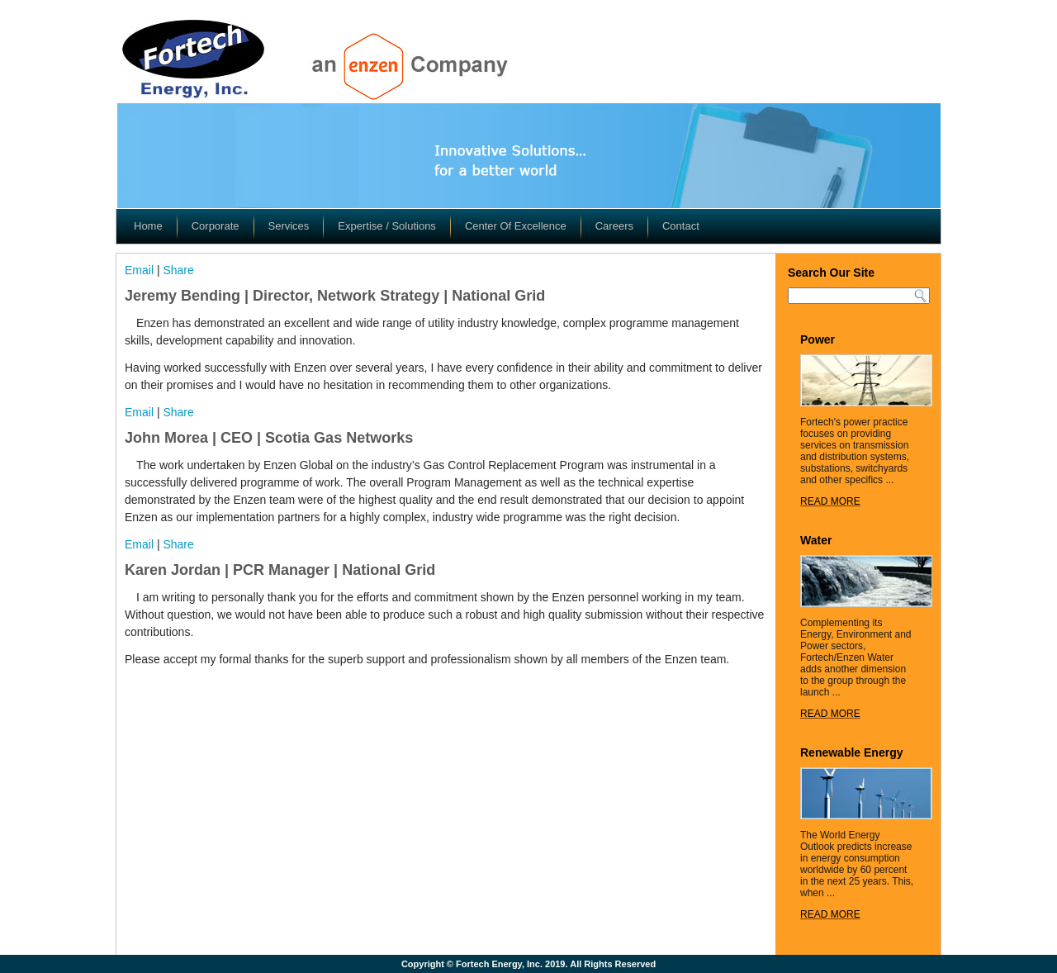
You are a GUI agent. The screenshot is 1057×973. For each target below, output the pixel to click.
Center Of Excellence (515, 226)
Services (289, 226)
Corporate (215, 226)
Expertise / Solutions (387, 226)
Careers (614, 226)
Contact (680, 226)
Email (139, 270)
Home (148, 226)
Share (178, 270)
